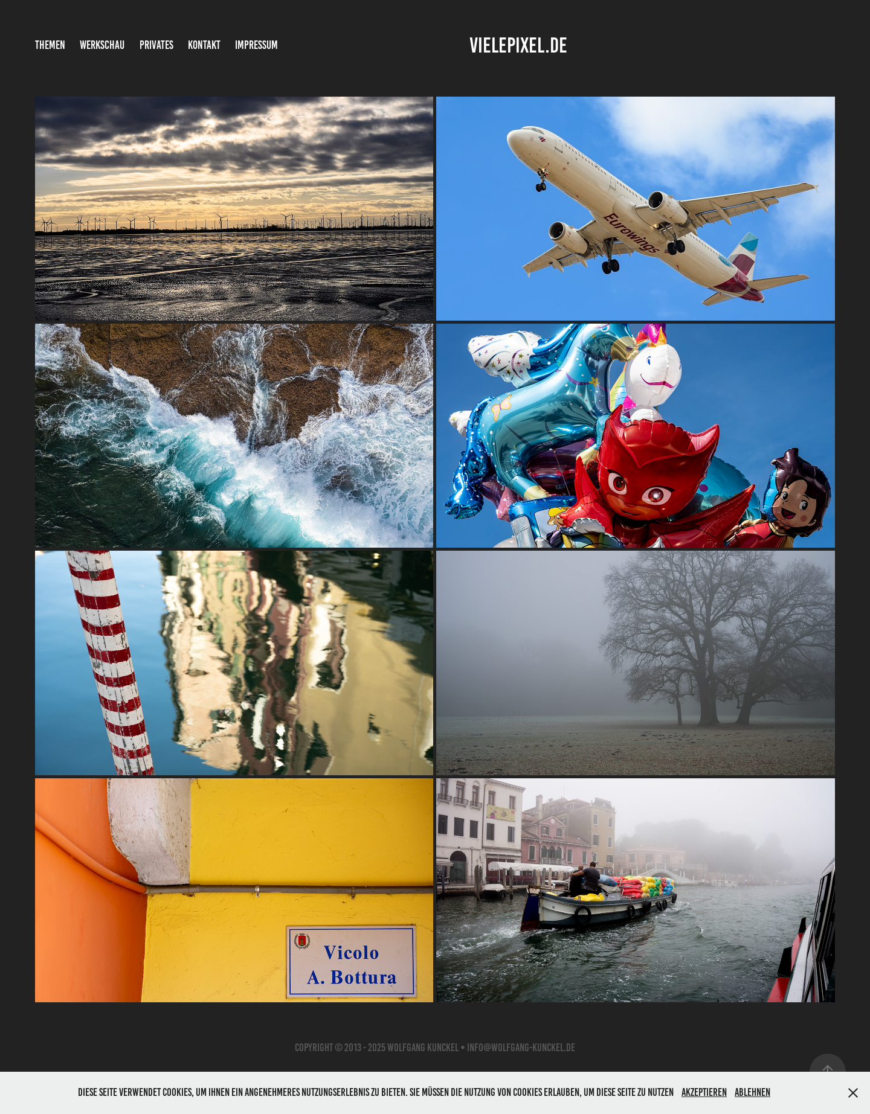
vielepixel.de (518, 45)
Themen (50, 45)
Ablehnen (752, 1092)
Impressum (256, 45)
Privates (156, 45)
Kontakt (204, 45)
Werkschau (102, 45)
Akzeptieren (704, 1092)
